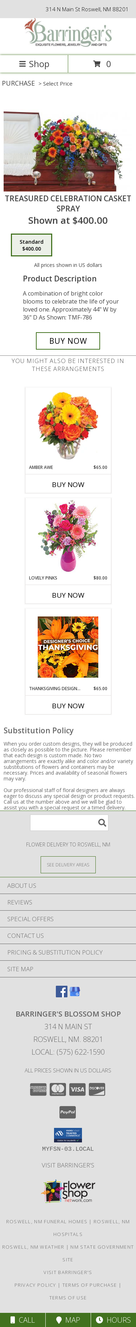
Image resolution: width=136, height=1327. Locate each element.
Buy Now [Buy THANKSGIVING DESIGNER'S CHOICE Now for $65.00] (68, 705)
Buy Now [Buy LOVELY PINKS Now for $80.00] (68, 595)
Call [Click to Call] (23, 1320)
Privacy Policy (35, 1285)
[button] (68, 1135)
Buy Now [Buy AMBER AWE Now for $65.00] (68, 484)
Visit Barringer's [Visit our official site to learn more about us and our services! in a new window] (68, 1165)
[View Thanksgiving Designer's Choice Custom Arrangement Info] (68, 647)
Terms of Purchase (89, 1285)
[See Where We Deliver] (68, 864)
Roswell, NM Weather (33, 1247)
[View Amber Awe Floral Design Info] (68, 425)
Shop (34, 64)
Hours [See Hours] (113, 1320)
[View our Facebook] (61, 995)
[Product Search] (69, 823)
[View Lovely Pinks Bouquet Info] (68, 536)
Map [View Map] (68, 1320)
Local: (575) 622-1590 (68, 1052)
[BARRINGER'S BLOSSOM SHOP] (68, 44)
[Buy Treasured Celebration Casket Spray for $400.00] (68, 341)
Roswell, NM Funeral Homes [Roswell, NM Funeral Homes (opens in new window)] (47, 1221)
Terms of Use (68, 1297)
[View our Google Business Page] (75, 995)
